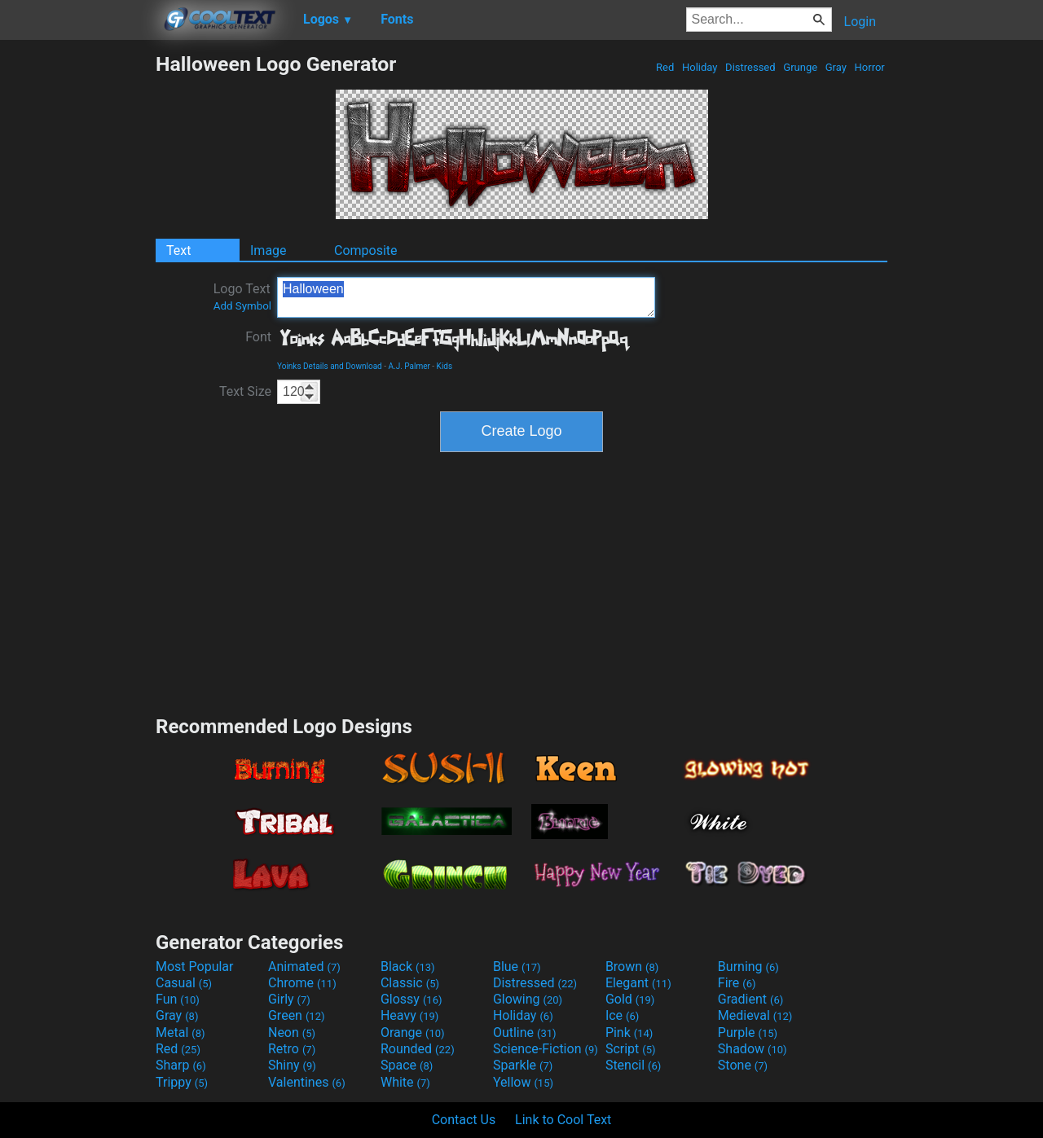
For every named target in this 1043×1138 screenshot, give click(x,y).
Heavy (409, 1015)
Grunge (800, 67)
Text (178, 250)
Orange (413, 1032)
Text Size (245, 391)
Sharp (181, 1065)
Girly (289, 999)
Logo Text (242, 296)
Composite (366, 250)
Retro (291, 1049)
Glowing (527, 999)
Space (407, 1065)
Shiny (292, 1065)
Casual (184, 983)
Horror (869, 67)
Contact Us (464, 1119)
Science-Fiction (545, 1049)
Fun (178, 999)
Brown (631, 966)
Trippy (182, 1082)
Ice (622, 1015)
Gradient (750, 999)
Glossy (411, 999)
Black (408, 966)
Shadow (752, 1049)
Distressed (750, 67)
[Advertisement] (77, 296)
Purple (747, 1032)
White (405, 1082)
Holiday (700, 67)
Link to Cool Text (563, 1119)
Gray (836, 67)
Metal (180, 1032)
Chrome (302, 983)
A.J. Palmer (408, 366)
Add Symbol (242, 306)
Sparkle (522, 1065)
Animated (304, 966)
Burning (748, 966)
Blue (517, 966)
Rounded (418, 1049)
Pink (629, 1032)
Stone (743, 1065)
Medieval (755, 1015)
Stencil (633, 1065)
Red (665, 67)
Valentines (306, 1082)
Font (258, 337)
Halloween (466, 297)
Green (296, 1015)
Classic (410, 983)
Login (860, 21)
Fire (737, 983)
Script (630, 1049)
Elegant (638, 983)
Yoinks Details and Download (329, 366)
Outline (525, 1032)
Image (268, 250)
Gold (630, 999)
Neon (291, 1032)
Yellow (523, 1082)
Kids (445, 366)
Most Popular (195, 966)
